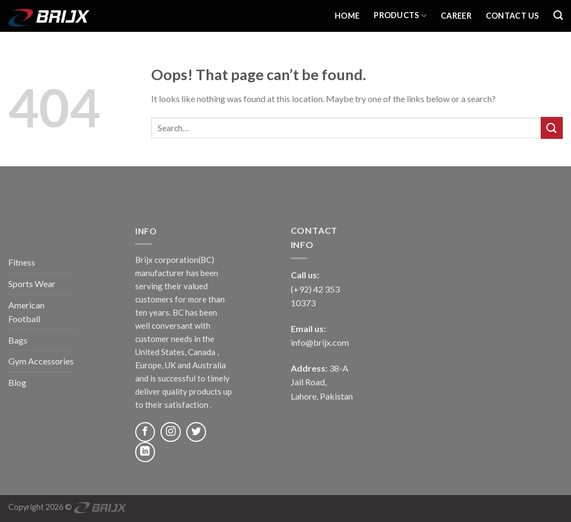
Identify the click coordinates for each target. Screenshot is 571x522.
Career (456, 15)
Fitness (21, 262)
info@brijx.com (320, 342)
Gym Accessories (41, 361)
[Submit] (552, 127)
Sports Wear (32, 283)
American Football (26, 312)
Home (347, 15)
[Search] (558, 15)
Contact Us (512, 15)
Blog (17, 382)
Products (400, 15)
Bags (17, 340)
